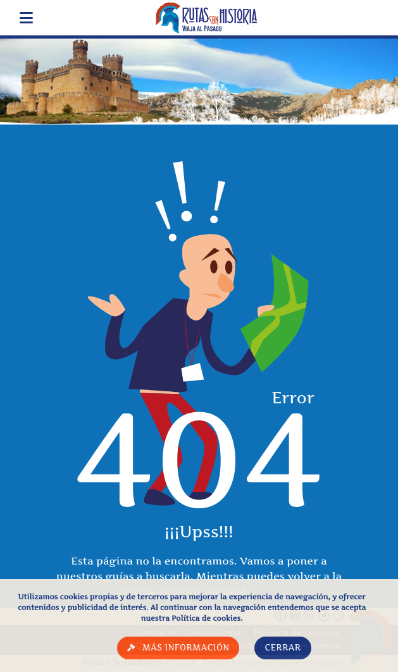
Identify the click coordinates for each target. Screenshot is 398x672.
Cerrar (282, 647)
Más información (186, 647)
